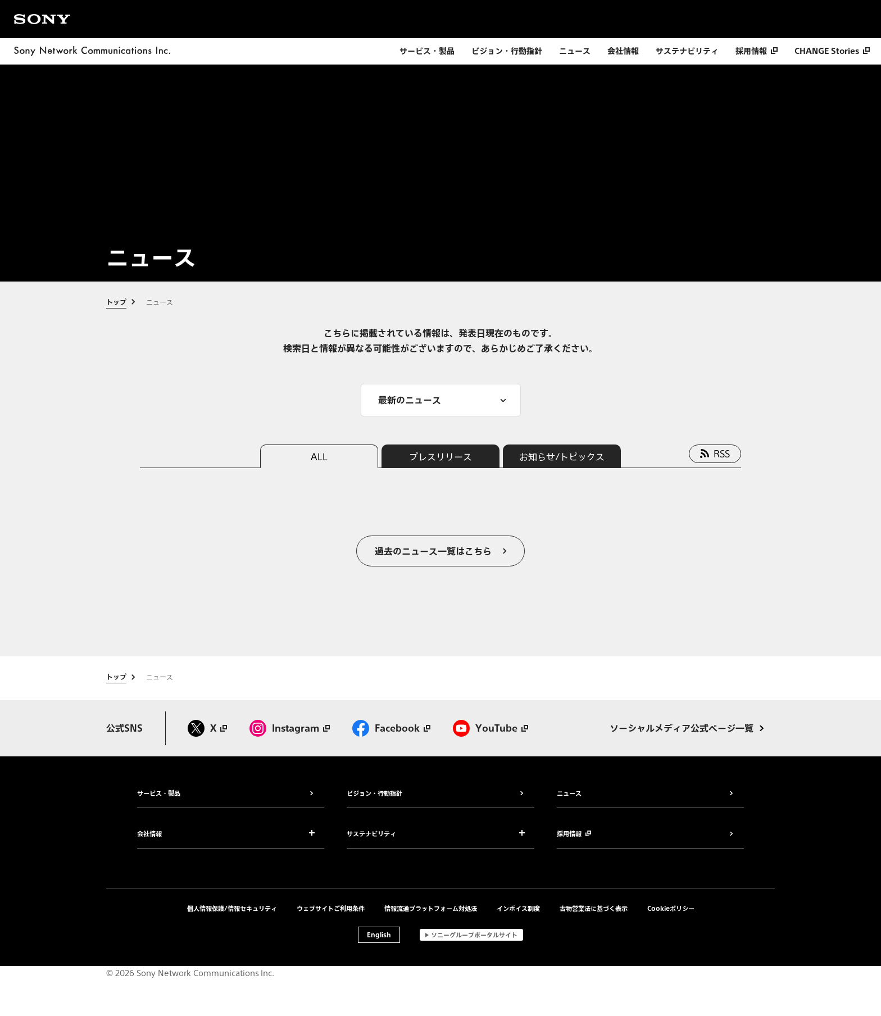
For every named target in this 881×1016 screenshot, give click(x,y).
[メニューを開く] (440, 400)
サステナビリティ (687, 51)
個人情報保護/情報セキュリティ (232, 908)
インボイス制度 (518, 908)
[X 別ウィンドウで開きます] (207, 728)
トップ (116, 302)
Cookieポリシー (670, 908)
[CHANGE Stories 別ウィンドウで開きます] (832, 51)
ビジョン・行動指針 (506, 51)
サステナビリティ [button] (371, 834)
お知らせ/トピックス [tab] (562, 456)
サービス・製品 (427, 51)
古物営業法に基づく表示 (594, 908)
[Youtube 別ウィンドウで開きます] (490, 728)
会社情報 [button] (149, 834)
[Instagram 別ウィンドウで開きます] (289, 728)
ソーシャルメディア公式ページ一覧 (681, 728)
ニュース (575, 51)
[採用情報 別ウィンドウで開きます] (756, 51)
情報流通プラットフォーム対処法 (430, 908)
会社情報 (623, 51)
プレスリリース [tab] (440, 456)
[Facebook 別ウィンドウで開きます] (391, 728)
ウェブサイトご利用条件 (331, 908)
